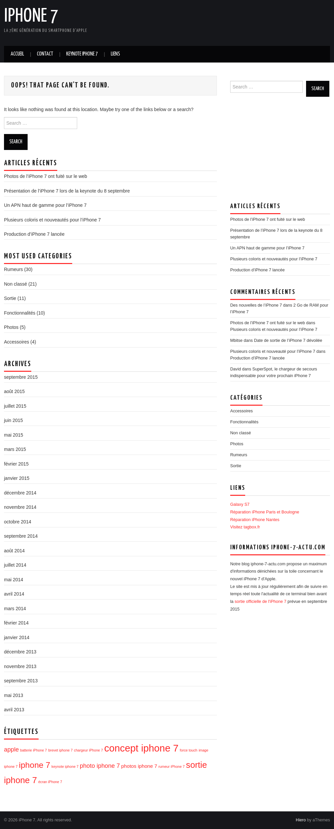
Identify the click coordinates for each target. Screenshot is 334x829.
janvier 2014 (16, 637)
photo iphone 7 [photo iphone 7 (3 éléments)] (100, 765)
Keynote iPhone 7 (82, 54)
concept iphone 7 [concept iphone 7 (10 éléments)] (141, 748)
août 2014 (14, 550)
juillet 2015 (15, 406)
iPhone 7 (31, 16)
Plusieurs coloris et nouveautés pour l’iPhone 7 (52, 219)
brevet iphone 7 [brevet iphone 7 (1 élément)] (60, 750)
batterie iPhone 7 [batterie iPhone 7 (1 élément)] (33, 750)
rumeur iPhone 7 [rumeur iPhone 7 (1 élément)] (171, 766)
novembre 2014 (20, 507)
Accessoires (16, 342)
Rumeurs (13, 269)
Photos (11, 327)
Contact (45, 54)
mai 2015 (13, 435)
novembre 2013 (20, 666)
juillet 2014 (15, 565)
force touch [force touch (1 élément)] (189, 750)
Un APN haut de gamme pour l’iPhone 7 (45, 205)
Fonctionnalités (19, 313)
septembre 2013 (21, 680)
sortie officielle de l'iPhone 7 (260, 601)
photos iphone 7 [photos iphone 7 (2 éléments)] (139, 766)
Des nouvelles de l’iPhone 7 (256, 305)
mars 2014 (15, 608)
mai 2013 (13, 695)
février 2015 (16, 464)
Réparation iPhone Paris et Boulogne (264, 512)
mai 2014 (13, 579)
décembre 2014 (20, 492)
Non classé (15, 284)
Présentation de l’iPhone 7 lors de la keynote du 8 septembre (67, 191)
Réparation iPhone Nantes (254, 519)
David (235, 369)
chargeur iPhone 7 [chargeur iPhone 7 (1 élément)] (88, 750)
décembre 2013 (20, 651)
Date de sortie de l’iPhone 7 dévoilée (288, 340)
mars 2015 (15, 449)
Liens (115, 54)
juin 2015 (13, 420)
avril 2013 (14, 709)
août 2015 (14, 391)
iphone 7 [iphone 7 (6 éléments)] (34, 764)
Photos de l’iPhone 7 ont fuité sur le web (45, 176)
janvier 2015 (16, 478)
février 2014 (16, 622)
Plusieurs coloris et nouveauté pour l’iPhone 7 (272, 351)
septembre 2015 (21, 377)
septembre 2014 (21, 536)
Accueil (17, 54)
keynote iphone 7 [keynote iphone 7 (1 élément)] (65, 766)
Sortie (10, 298)
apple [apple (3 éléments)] (11, 749)
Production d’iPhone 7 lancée (34, 234)
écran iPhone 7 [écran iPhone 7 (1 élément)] (50, 782)
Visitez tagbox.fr (245, 527)
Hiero (301, 820)
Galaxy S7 (240, 504)
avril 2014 (14, 594)
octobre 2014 (17, 521)
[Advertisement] (208, 22)
